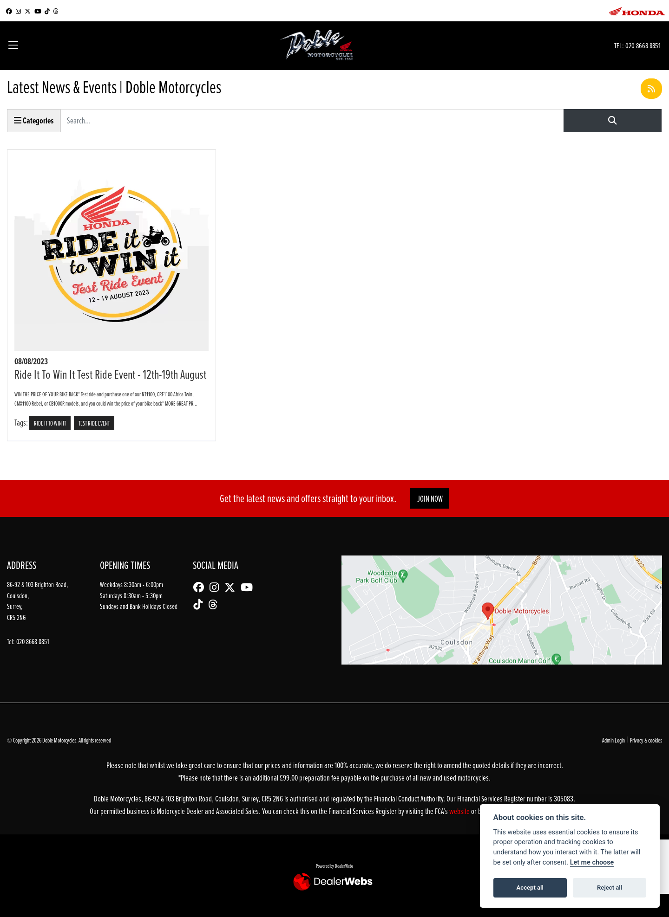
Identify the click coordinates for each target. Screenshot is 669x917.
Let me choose (592, 862)
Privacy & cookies (646, 740)
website (460, 811)
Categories (33, 120)
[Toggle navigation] (13, 46)
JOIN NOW (430, 498)
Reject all (609, 887)
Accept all (530, 887)
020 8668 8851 (643, 45)
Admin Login (613, 740)
